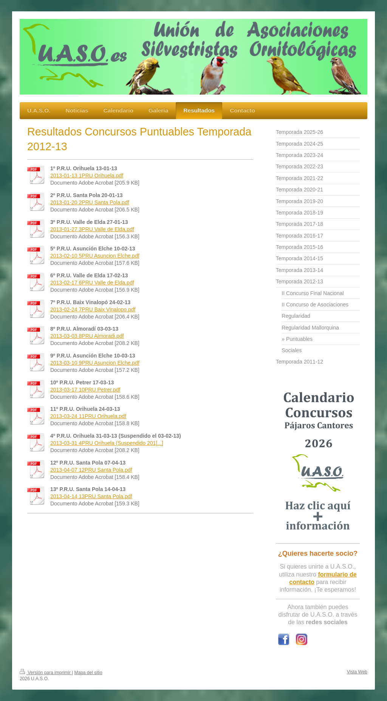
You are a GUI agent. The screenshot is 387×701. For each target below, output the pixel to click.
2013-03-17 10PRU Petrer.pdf (85, 390)
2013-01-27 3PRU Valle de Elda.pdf (92, 229)
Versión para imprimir (46, 672)
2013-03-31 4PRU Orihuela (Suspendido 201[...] (106, 443)
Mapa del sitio (88, 672)
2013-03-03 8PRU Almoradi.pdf (87, 336)
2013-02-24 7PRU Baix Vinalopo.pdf (92, 309)
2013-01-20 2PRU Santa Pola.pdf (89, 202)
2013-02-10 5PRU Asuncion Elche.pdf (94, 256)
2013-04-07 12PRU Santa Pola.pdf (91, 470)
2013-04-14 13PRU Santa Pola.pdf (91, 496)
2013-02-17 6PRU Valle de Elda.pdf (92, 283)
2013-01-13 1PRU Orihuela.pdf (86, 176)
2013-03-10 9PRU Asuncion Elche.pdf (94, 363)
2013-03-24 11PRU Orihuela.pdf (88, 416)
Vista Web (357, 672)
